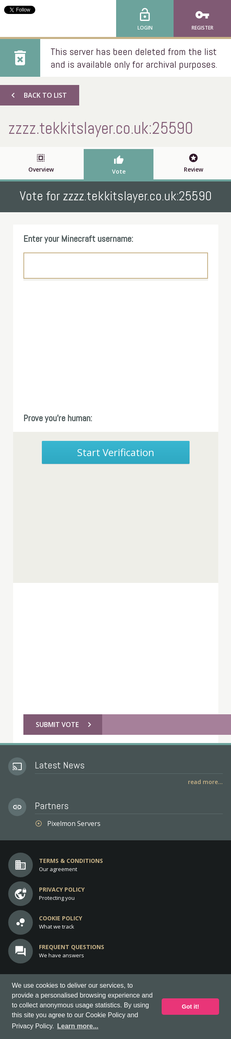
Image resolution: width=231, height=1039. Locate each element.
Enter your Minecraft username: (78, 238)
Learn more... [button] (77, 1026)
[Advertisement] (116, 346)
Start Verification (115, 452)
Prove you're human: (57, 418)
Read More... (205, 782)
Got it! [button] (190, 1006)
